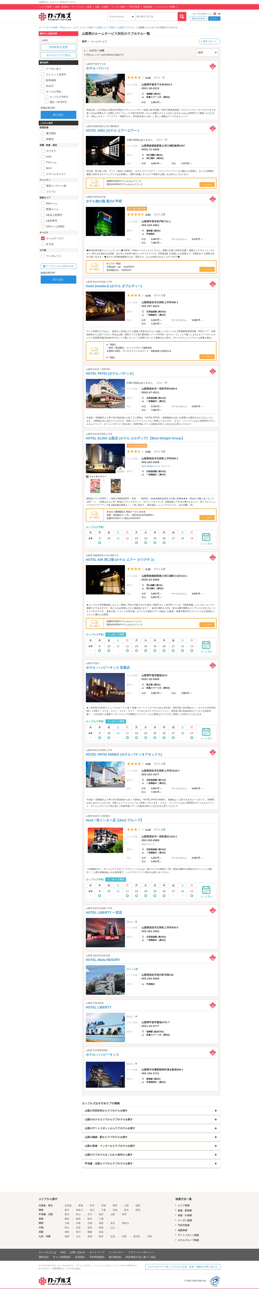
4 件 (136, 969)
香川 (78, 1232)
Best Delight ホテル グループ (155, 466)
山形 (126, 1205)
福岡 (67, 1236)
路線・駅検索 (61, 7)
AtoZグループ (148, 844)
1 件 (163, 763)
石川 (89, 1214)
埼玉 (92, 1210)
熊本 (101, 1236)
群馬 (138, 1210)
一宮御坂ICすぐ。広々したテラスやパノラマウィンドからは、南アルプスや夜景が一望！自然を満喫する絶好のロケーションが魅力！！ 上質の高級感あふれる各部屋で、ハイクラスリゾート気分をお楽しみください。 (149, 871)
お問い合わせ (77, 1252)
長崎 (89, 1236)
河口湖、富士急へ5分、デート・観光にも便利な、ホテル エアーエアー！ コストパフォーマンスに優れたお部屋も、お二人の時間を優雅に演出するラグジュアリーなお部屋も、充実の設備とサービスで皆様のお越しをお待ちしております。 (150, 173)
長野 (124, 1214)
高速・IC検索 (101, 7)
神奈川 (79, 1210)
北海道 (68, 1205)
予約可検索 (134, 7)
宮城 (103, 1205)
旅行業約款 (115, 1257)
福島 (138, 1205)
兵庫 (78, 1223)
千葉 (103, 1210)
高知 (101, 1232)
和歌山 (125, 1223)
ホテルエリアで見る (58, 55)
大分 (78, 1236)
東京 (67, 1210)
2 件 (163, 214)
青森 (80, 1205)
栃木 (126, 1210)
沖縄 (149, 1236)
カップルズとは (47, 1252)
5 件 (163, 295)
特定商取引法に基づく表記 (141, 1257)
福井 (101, 1214)
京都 (89, 1223)
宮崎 (124, 1236)
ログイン (214, 18)
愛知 (67, 1218)
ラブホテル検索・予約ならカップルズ (60, 27)
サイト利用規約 (62, 1257)
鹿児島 (136, 1236)
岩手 (92, 1205)
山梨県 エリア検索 (105, 27)
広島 (78, 1227)
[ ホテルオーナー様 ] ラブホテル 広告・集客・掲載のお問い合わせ (183, 1266)
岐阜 (89, 1218)
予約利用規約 (96, 1257)
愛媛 (89, 1232)
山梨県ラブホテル (126, 27)
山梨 (112, 1214)
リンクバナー (116, 1252)
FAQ (63, 1252)
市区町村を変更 (58, 47)
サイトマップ (96, 1252)
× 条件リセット (209, 41)
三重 (101, 1218)
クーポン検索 (118, 7)
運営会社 (44, 1257)
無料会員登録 (198, 18)
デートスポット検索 (81, 7)
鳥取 (89, 1227)
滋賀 (101, 1223)
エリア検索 (46, 7)
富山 (78, 1214)
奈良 (112, 1223)
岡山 (67, 1227)
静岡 (78, 1218)
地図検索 (147, 7)
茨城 (115, 1210)
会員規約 (80, 1257)
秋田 (115, 1205)
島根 (101, 1227)
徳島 (67, 1232)
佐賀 (112, 1236)
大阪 (67, 1223)
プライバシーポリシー (140, 1252)
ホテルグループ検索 (165, 7)
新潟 (67, 1214)
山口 (112, 1227)
